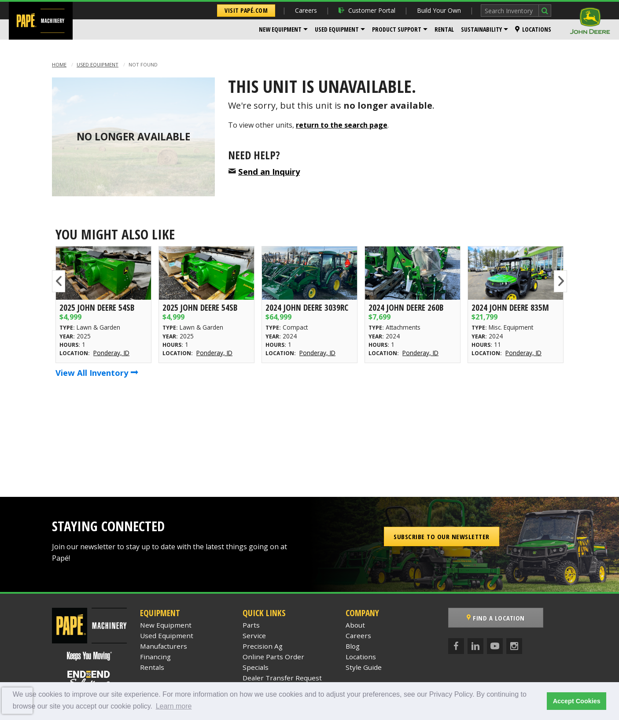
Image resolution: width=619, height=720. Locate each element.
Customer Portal (367, 10)
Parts (251, 625)
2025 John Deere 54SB (96, 307)
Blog (353, 646)
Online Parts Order (273, 656)
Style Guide (364, 667)
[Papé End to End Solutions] (89, 679)
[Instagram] (514, 646)
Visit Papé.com (246, 10)
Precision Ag (263, 646)
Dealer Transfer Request (282, 677)
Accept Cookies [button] (577, 701)
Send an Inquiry (269, 171)
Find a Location (496, 617)
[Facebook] (456, 646)
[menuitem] (283, 29)
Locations (533, 29)
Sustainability (481, 29)
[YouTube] (495, 646)
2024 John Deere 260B (405, 307)
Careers (306, 10)
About (355, 625)
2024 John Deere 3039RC (306, 307)
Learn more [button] (174, 706)
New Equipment (280, 29)
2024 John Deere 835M (510, 307)
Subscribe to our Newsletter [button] (442, 536)
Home (59, 64)
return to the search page (341, 125)
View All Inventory (96, 372)
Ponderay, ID (111, 353)
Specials (256, 667)
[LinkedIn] (475, 646)
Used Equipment (337, 29)
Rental (444, 29)
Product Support (396, 29)
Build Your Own (439, 10)
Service (254, 635)
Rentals (152, 667)
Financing (155, 656)
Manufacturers (163, 646)
